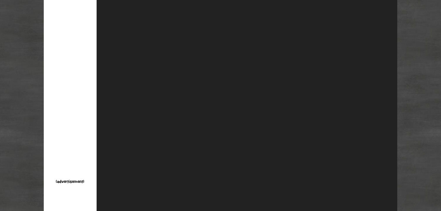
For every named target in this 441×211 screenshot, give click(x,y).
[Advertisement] (70, 91)
